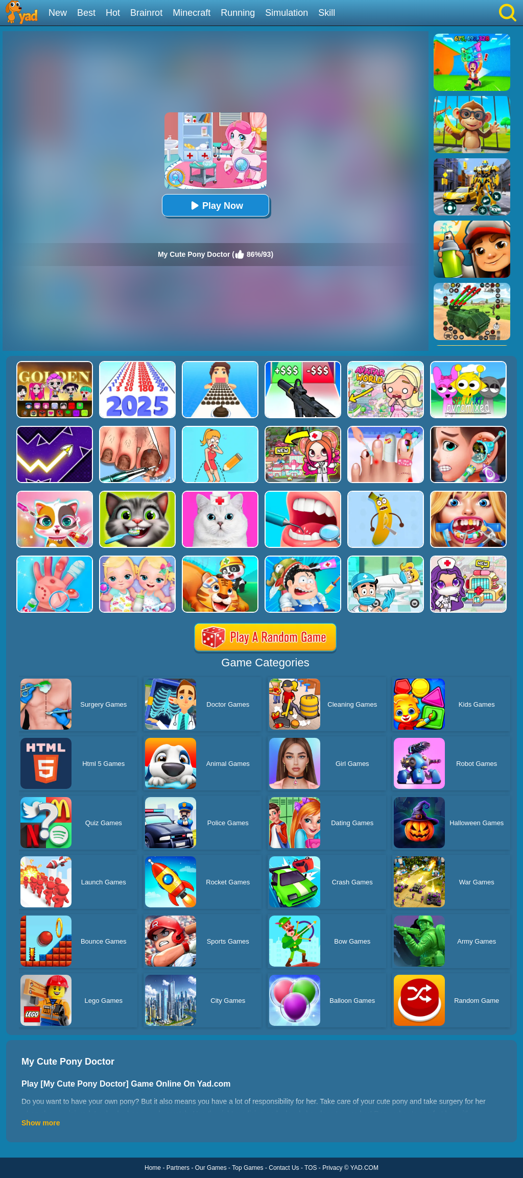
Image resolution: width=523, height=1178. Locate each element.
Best (86, 13)
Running (238, 13)
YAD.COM (364, 1167)
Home (153, 1167)
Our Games (211, 1167)
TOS (310, 1167)
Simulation (286, 13)
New (58, 13)
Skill (326, 13)
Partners (178, 1167)
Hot (113, 13)
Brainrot (146, 13)
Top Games (247, 1167)
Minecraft (191, 13)
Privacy (332, 1167)
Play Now (215, 205)
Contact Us (284, 1167)
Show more (40, 1123)
